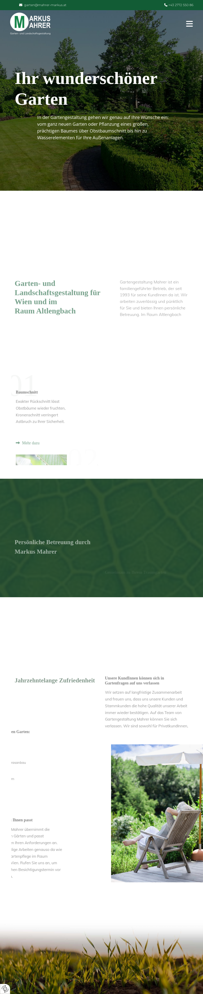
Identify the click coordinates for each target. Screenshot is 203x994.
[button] (125, 24)
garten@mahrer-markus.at (45, 5)
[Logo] (30, 24)
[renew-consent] (5, 989)
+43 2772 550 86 (180, 5)
